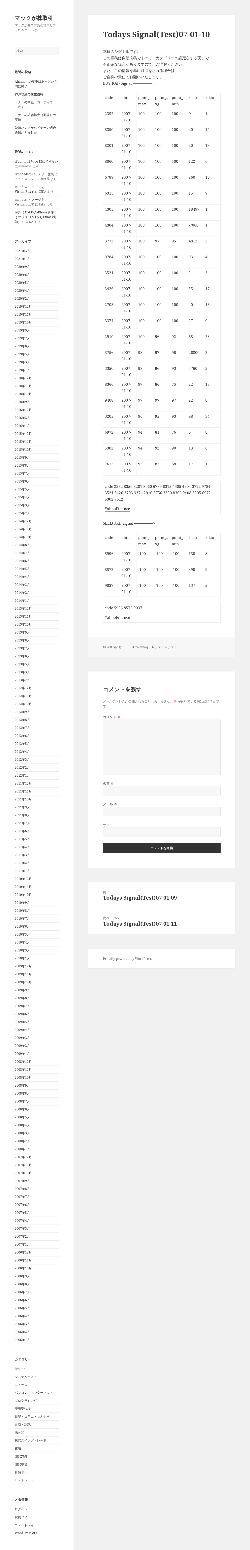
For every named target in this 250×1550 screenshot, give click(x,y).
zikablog (141, 647)
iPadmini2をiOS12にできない (36, 161)
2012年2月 (22, 767)
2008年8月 (22, 1093)
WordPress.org (26, 1533)
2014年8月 (22, 545)
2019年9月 (22, 330)
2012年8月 (22, 720)
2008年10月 (23, 1077)
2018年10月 (23, 394)
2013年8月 (22, 640)
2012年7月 (22, 728)
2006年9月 (22, 1276)
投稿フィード (24, 1517)
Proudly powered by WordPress (127, 958)
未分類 (19, 1432)
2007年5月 (22, 1212)
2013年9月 (22, 632)
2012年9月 (22, 712)
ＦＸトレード (24, 1480)
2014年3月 (22, 584)
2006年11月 (23, 1260)
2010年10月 (23, 894)
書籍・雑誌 (23, 1424)
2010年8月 (22, 910)
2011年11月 (23, 791)
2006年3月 (22, 1324)
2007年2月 (22, 1236)
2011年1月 (22, 871)
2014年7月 (22, 553)
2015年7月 (22, 473)
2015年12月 (23, 433)
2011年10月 (23, 799)
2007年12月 (23, 1157)
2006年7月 (22, 1292)
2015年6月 (22, 481)
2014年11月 (23, 529)
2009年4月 (22, 1030)
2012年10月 (23, 704)
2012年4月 (22, 751)
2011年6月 (22, 831)
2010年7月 (22, 918)
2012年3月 (22, 759)
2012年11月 (23, 696)
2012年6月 (22, 735)
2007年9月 (22, 1181)
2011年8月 (22, 815)
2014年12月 (23, 521)
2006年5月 (22, 1308)
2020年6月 (22, 274)
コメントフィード (27, 1525)
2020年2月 (22, 298)
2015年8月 (22, 465)
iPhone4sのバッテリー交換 (34, 174)
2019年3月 (22, 362)
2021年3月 (22, 251)
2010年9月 (22, 902)
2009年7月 (22, 1006)
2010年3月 (22, 950)
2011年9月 (22, 807)
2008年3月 (22, 1133)
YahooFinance (117, 508)
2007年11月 (23, 1165)
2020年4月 (22, 290)
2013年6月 (22, 656)
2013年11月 (23, 616)
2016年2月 (22, 418)
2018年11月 (23, 386)
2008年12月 (23, 1061)
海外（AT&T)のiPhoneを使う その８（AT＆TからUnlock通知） (37, 217)
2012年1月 (22, 775)
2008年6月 (22, 1109)
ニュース (21, 1384)
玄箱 (18, 1448)
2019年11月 (23, 314)
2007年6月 (22, 1204)
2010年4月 (22, 942)
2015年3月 (22, 505)
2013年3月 (22, 672)
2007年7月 (22, 1196)
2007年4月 (22, 1220)
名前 (108, 783)
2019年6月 (22, 346)
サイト (108, 825)
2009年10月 (23, 982)
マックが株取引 (34, 17)
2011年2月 (22, 863)
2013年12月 (23, 608)
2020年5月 (22, 282)
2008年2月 (22, 1141)
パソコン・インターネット (34, 1392)
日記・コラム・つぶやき (32, 1416)
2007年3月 (22, 1228)
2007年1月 (22, 1244)
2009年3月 (22, 1038)
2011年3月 (22, 855)
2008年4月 (22, 1125)
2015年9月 (22, 457)
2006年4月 (22, 1316)
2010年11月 (23, 886)
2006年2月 (22, 1332)
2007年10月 (23, 1173)
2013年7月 (22, 648)
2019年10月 (23, 322)
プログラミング (26, 1400)
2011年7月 (22, 823)
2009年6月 (22, 1014)
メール (110, 804)
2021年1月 (22, 259)
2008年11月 (23, 1069)
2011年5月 (22, 839)
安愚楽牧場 (23, 1408)
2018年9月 (22, 402)
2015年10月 (23, 449)
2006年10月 (23, 1268)
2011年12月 (23, 783)
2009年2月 (22, 1045)
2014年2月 (22, 592)
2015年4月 (22, 497)
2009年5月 (22, 1022)
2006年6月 (22, 1300)
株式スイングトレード (31, 1440)
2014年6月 (22, 561)
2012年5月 (22, 743)
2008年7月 (22, 1101)
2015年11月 (23, 441)
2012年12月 (23, 688)
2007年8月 (22, 1189)
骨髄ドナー (23, 1472)
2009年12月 (23, 966)
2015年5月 (22, 489)
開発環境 (21, 1464)
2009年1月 (22, 1053)
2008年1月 (22, 1149)
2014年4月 (22, 576)
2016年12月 (23, 410)
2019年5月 (22, 354)
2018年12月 (23, 378)
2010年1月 (22, 958)
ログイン (21, 1509)
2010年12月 (23, 879)
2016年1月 (22, 425)
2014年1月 (22, 600)
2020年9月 (22, 266)
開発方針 (21, 1456)
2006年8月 (22, 1284)
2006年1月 (22, 1340)
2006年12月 (23, 1252)
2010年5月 (22, 934)
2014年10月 (23, 537)
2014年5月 (22, 569)
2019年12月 (23, 306)
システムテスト (26, 1377)
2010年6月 (22, 926)
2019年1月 (22, 370)
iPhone (20, 1369)
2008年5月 (22, 1117)
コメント (111, 717)
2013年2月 (22, 680)
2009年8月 (22, 998)
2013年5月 (22, 664)
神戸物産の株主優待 (29, 94)
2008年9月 (22, 1085)
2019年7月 (22, 338)
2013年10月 (23, 624)
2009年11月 (23, 974)
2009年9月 (22, 990)
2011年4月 (22, 847)
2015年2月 (22, 513)
